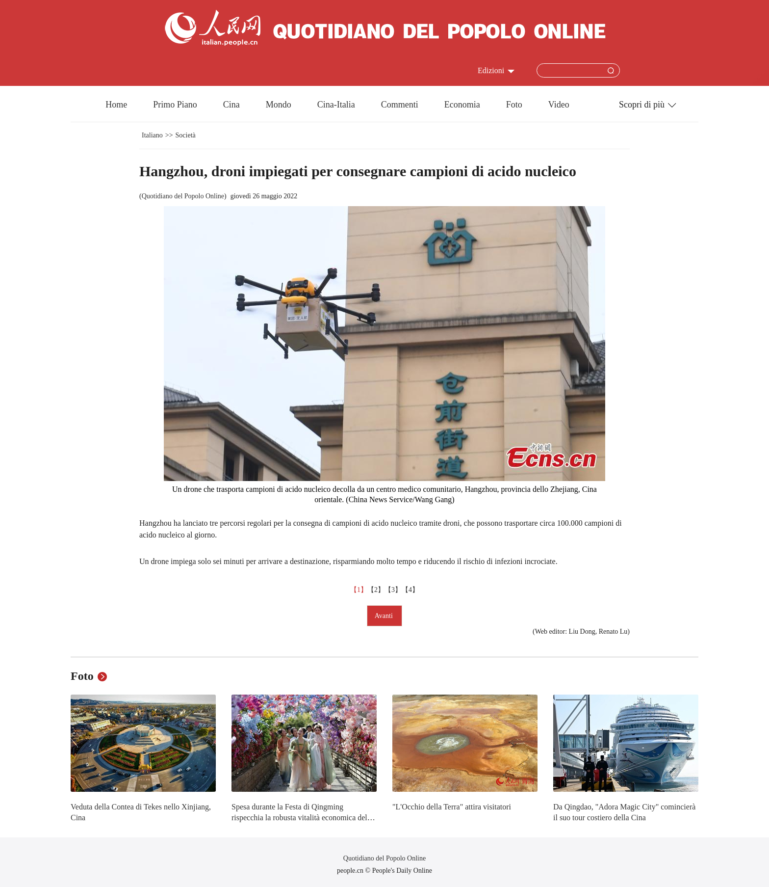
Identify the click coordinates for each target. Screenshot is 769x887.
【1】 (358, 589)
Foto (514, 104)
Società (186, 135)
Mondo (278, 104)
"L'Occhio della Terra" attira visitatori (451, 807)
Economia (462, 104)
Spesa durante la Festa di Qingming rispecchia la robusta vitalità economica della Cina (302, 817)
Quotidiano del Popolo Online (183, 196)
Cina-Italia (336, 104)
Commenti (399, 104)
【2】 (375, 589)
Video (558, 104)
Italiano (152, 135)
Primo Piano (175, 104)
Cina (231, 104)
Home (116, 104)
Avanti (385, 615)
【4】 (410, 589)
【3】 (393, 589)
